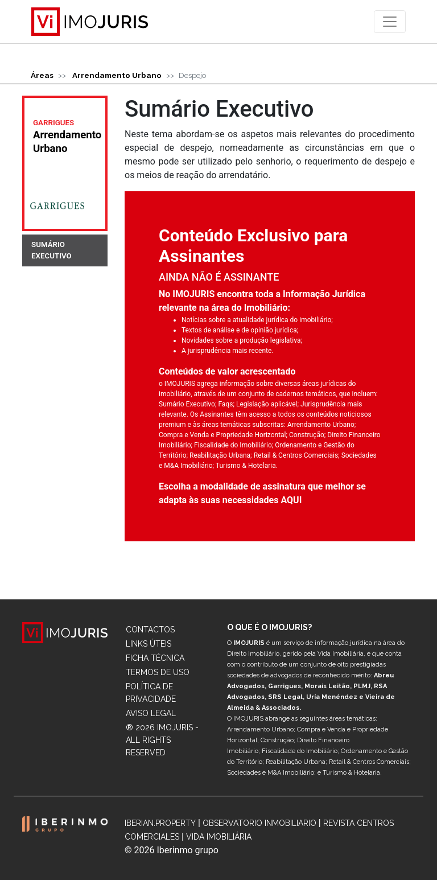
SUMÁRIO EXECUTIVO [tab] (51, 250)
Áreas (42, 75)
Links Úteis (148, 643)
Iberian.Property (160, 823)
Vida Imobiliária (219, 836)
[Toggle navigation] (390, 21)
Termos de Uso (157, 672)
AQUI (291, 500)
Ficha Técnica (155, 658)
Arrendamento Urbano (117, 75)
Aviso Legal (151, 713)
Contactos (150, 629)
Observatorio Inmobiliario (259, 823)
